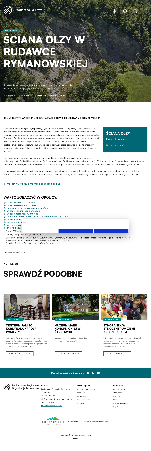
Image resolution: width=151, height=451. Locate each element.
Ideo (80, 439)
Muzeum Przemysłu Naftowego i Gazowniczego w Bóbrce (38, 217)
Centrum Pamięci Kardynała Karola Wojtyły (21, 329)
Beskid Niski (15, 319)
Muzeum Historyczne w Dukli (22, 225)
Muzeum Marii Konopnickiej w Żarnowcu (68, 329)
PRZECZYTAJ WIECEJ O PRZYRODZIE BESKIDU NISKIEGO (33, 184)
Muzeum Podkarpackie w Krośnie (24, 211)
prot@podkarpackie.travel (51, 405)
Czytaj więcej (19, 354)
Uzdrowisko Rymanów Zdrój (22, 203)
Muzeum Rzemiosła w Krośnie (22, 214)
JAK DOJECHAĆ (116, 145)
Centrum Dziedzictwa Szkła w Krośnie (27, 208)
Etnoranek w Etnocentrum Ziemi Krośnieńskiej (119, 329)
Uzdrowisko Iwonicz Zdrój (21, 205)
